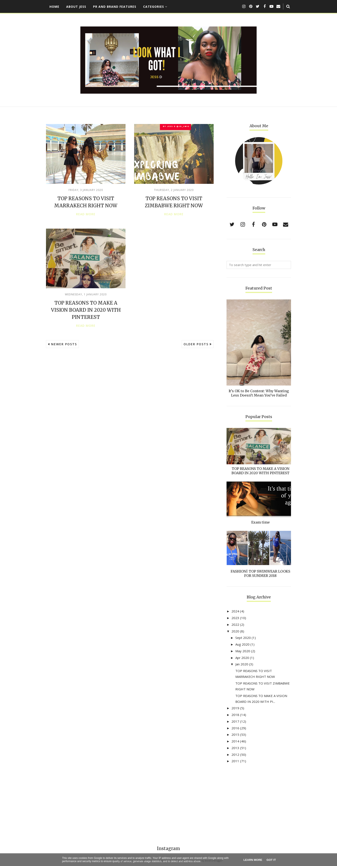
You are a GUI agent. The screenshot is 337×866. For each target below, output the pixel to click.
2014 (235, 741)
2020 (235, 631)
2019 (235, 708)
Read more (85, 214)
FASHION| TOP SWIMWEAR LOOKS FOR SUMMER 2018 (260, 573)
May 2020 (242, 651)
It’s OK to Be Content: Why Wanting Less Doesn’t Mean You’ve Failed (259, 393)
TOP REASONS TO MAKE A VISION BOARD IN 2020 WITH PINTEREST (86, 310)
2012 (235, 754)
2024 (235, 611)
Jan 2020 (241, 664)
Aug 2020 (242, 644)
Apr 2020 (242, 657)
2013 (235, 748)
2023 (235, 618)
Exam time (260, 522)
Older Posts (196, 344)
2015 (235, 734)
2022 (235, 624)
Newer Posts (64, 344)
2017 (235, 721)
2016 (235, 728)
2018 (235, 715)
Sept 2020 (243, 637)
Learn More (253, 859)
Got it (271, 859)
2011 (235, 761)
